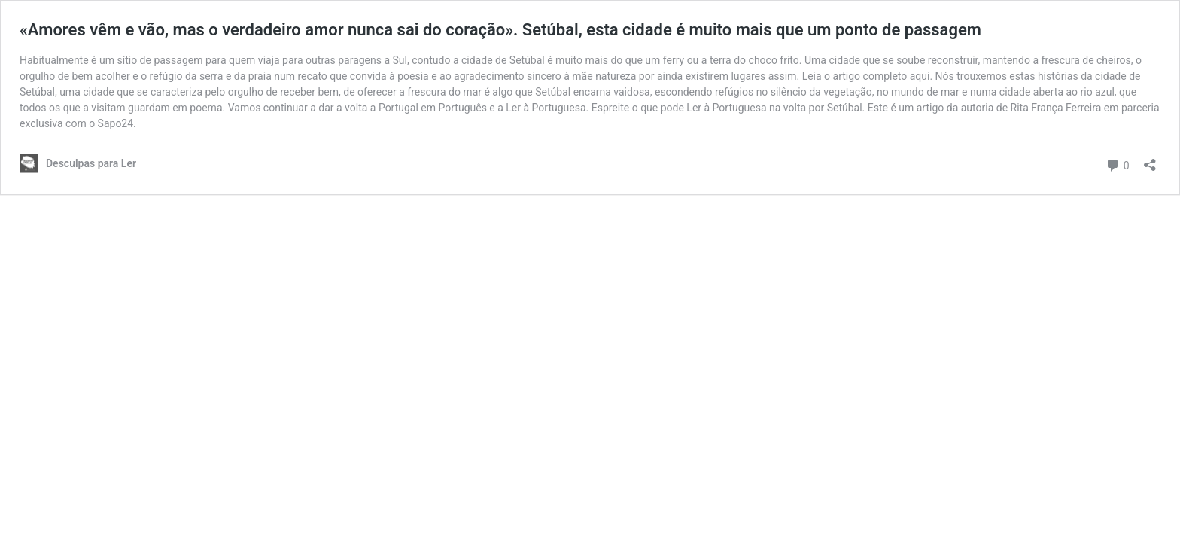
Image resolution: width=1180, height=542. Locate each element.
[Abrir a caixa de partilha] (1149, 160)
